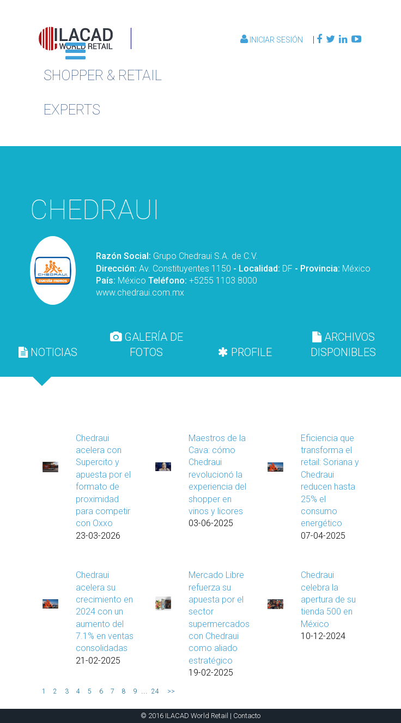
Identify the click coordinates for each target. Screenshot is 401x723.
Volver (310, 169)
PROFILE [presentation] (245, 352)
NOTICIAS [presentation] (48, 352)
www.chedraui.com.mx (140, 292)
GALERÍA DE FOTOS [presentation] (146, 344)
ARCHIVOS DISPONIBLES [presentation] (343, 344)
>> (171, 691)
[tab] (48, 352)
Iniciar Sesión (272, 39)
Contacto (246, 716)
